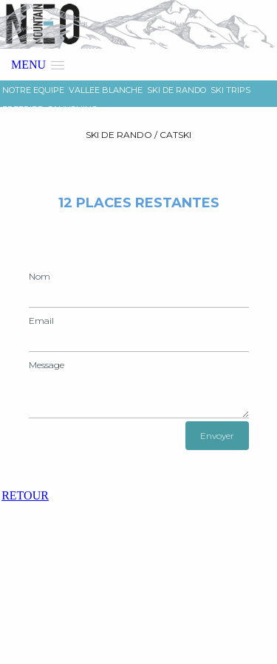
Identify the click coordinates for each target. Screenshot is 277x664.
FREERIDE (22, 109)
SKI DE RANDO (176, 90)
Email (41, 320)
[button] (38, 64)
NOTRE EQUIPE (33, 90)
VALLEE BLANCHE (106, 90)
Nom (39, 276)
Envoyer (217, 435)
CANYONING (72, 109)
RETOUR (25, 495)
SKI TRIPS (230, 90)
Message (46, 364)
